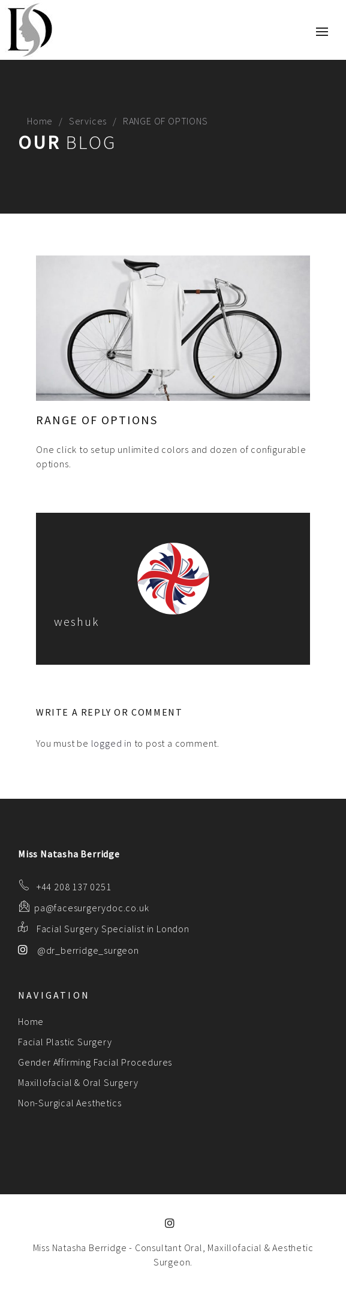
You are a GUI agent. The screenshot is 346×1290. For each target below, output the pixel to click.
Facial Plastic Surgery (65, 1042)
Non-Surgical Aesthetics (69, 1103)
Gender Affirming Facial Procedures (95, 1062)
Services (88, 121)
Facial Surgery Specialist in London (113, 929)
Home (40, 121)
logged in (111, 743)
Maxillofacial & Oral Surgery (78, 1082)
